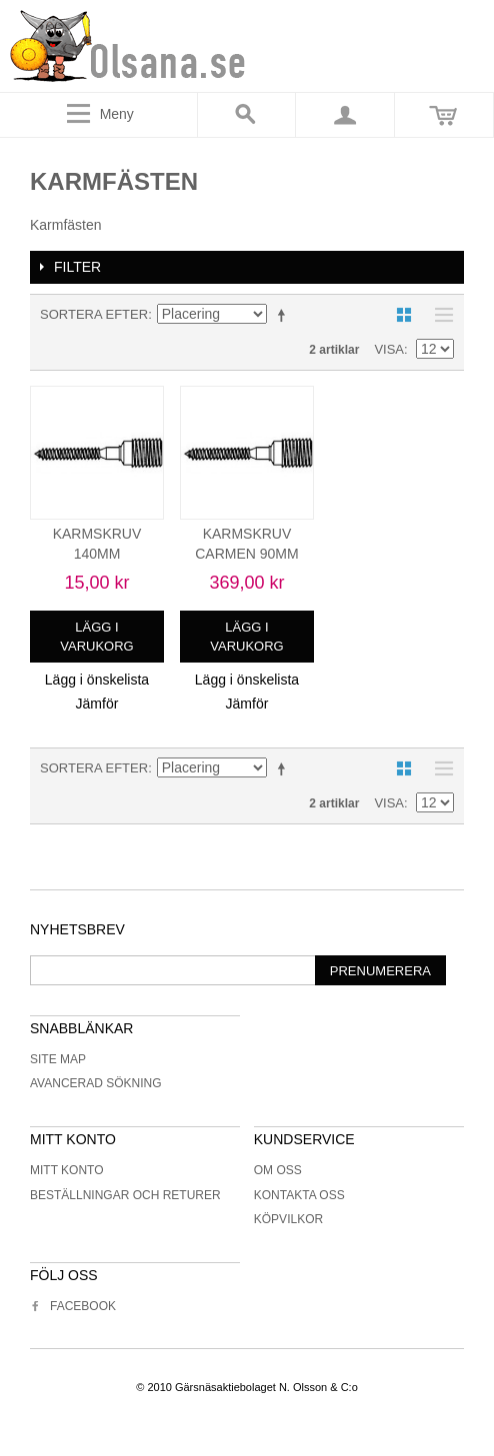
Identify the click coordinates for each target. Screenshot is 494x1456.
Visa (389, 349)
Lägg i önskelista (97, 680)
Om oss (278, 1170)
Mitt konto (67, 1170)
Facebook (73, 1306)
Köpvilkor (288, 1219)
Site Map (58, 1059)
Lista (439, 315)
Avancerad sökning (96, 1083)
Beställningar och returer (125, 1195)
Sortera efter (94, 314)
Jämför (97, 704)
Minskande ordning (285, 315)
